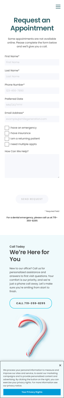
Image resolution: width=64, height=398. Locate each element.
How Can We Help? (32, 163)
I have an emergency (23, 128)
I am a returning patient (25, 138)
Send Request (32, 199)
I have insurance (20, 133)
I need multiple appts (23, 144)
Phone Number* (32, 88)
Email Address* (32, 116)
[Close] (60, 365)
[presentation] (32, 187)
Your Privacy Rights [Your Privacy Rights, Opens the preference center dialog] (32, 392)
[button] (58, 6)
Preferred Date (32, 102)
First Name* (32, 59)
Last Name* (32, 74)
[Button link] (31, 303)
